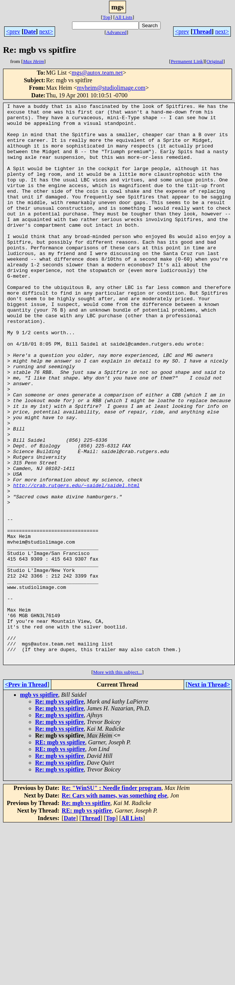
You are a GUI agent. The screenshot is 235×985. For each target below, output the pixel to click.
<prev (13, 31)
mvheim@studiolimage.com (111, 88)
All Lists (123, 17)
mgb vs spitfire (39, 807)
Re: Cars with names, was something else (114, 907)
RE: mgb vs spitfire (60, 854)
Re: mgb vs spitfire (59, 813)
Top (107, 17)
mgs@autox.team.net (97, 72)
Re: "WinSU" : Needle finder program (111, 900)
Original (214, 61)
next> (46, 31)
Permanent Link (187, 61)
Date (30, 31)
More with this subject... (117, 784)
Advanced (116, 32)
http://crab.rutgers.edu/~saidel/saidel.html (76, 562)
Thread (202, 31)
